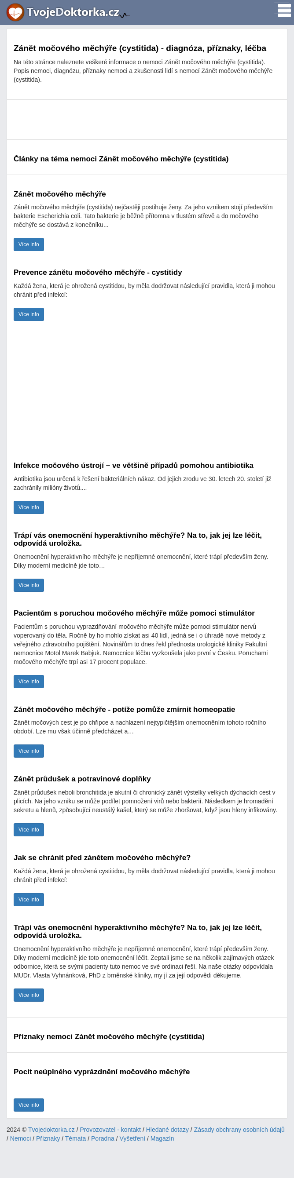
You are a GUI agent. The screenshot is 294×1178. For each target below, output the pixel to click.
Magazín (162, 1138)
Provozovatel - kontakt (110, 1129)
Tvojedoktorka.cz (51, 1129)
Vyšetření (133, 1138)
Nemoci (20, 1138)
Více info (28, 244)
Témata (75, 1138)
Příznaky (48, 1138)
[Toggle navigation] (282, 8)
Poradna (102, 1138)
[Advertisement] (147, 119)
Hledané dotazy (167, 1129)
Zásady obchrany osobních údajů (239, 1129)
